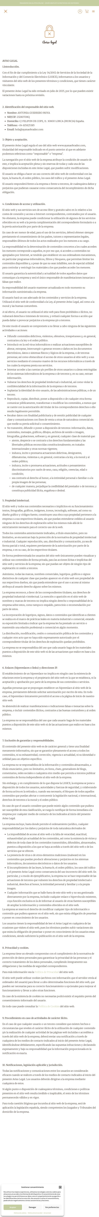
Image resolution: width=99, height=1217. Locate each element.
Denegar (32, 1207)
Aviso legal (47, 1213)
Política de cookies (20, 1213)
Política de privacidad (35, 1213)
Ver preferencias (52, 1207)
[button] (60, 1187)
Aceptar (13, 1207)
